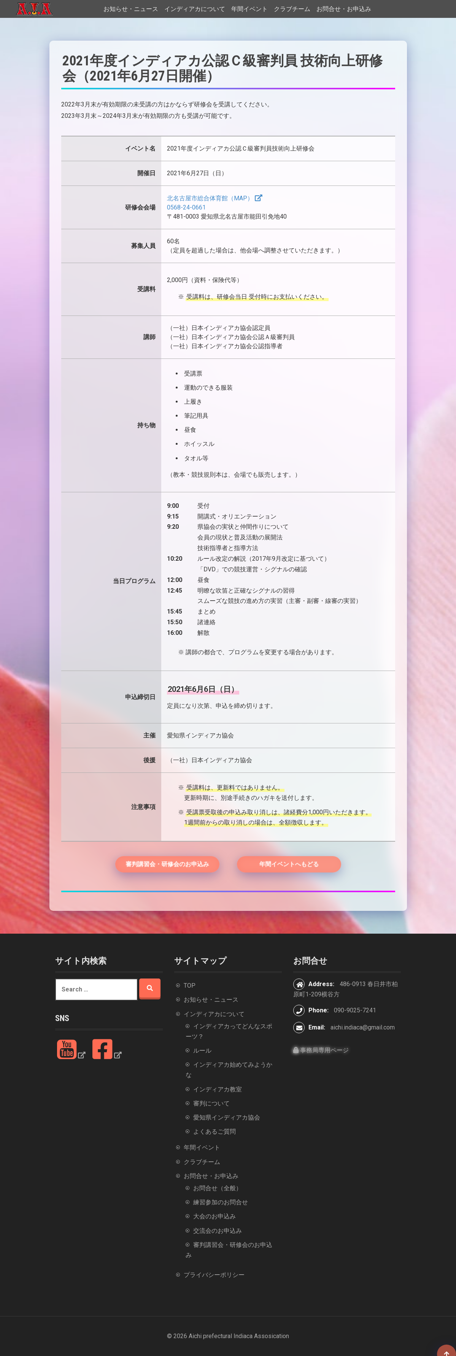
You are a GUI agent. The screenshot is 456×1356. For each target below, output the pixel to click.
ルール (202, 1050)
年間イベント (249, 9)
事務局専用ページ (321, 1050)
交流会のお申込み (217, 1230)
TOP (189, 985)
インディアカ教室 (217, 1089)
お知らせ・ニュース (130, 9)
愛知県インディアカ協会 (226, 1117)
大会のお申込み (214, 1216)
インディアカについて (194, 9)
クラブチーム (292, 9)
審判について (211, 1103)
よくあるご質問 (214, 1131)
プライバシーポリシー (214, 1274)
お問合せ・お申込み (343, 9)
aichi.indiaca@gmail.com (362, 1027)
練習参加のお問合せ (220, 1202)
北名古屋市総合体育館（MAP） (210, 198)
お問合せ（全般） (217, 1188)
